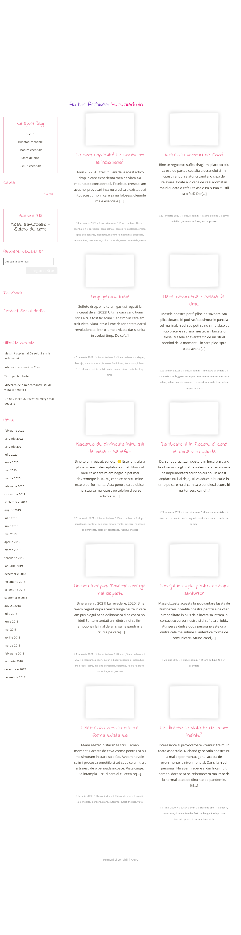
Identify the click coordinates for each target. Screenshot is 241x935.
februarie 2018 (14, 653)
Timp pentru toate (110, 297)
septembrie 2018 (15, 598)
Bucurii (121, 654)
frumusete (130, 363)
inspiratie (80, 665)
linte (198, 376)
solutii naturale (110, 240)
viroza (142, 240)
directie (180, 813)
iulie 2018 (10, 614)
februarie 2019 (14, 558)
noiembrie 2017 (14, 677)
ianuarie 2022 (13, 438)
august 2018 (12, 606)
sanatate (133, 529)
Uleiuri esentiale (30, 166)
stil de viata (105, 369)
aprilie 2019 (12, 542)
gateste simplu (186, 376)
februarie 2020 (14, 486)
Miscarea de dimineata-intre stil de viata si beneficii (110, 448)
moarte (86, 801)
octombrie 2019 (14, 494)
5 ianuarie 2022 (84, 357)
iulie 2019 (10, 518)
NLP (78, 369)
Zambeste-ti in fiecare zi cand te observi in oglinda (194, 448)
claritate (92, 524)
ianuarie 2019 (13, 566)
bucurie (88, 363)
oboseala (138, 234)
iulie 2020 (10, 454)
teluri (111, 671)
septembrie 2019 (15, 502)
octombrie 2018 (14, 590)
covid (226, 215)
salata (163, 382)
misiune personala (104, 665)
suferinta (114, 801)
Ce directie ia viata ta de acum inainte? (194, 731)
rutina (123, 529)
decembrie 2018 (15, 574)
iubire (205, 221)
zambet (194, 524)
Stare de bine (127, 223)
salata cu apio (175, 382)
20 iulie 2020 (171, 660)
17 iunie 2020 (84, 796)
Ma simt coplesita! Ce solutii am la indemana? (110, 158)
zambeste (223, 518)
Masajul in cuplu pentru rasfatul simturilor (194, 589)
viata (140, 801)
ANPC (134, 859)
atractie (163, 518)
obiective (121, 665)
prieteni (188, 819)
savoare (198, 388)
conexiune (168, 813)
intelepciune (218, 813)
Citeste (109, 211)
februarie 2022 (14, 430)
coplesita (132, 229)
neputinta (126, 234)
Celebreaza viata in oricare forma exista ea (110, 731)
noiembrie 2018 (14, 582)
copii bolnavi (107, 229)
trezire (119, 671)
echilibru (176, 221)
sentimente (95, 240)
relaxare (85, 369)
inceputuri (138, 660)
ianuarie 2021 (13, 446)
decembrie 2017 (15, 669)
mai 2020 (10, 470)
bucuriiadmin (127, 104)
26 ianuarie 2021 (170, 370)
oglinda (193, 518)
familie (189, 813)
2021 (78, 660)
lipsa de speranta (85, 234)
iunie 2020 (11, 462)
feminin (106, 363)
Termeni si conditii (115, 859)
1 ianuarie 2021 (84, 654)
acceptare (87, 660)
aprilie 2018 (12, 637)
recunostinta (80, 240)
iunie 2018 (11, 621)
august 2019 (12, 510)
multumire (114, 234)
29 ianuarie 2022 (170, 215)
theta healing (136, 369)
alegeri (141, 357)
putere (213, 221)
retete (94, 369)
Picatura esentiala (214, 370)
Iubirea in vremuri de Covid (194, 155)
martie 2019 (12, 550)
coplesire (121, 229)
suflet (213, 518)
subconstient (120, 369)
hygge (206, 813)
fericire (198, 813)
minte (120, 524)
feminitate (188, 221)
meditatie (101, 234)
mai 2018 (10, 629)
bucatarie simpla (168, 376)
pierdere (96, 801)
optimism (204, 518)
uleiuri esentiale (129, 240)
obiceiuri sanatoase (108, 529)
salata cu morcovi (194, 382)
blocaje (79, 363)
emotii (141, 229)
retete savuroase (219, 376)
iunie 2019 (11, 526)
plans (105, 801)
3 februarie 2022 (86, 223)
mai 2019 (10, 534)
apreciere (94, 229)
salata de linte (213, 382)
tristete (132, 801)
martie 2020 (12, 478)
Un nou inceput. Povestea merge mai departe (110, 589)
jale (79, 801)
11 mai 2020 (169, 807)
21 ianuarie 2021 (170, 512)
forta (197, 221)
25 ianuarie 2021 (84, 518)
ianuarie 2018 (13, 661)
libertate (178, 819)
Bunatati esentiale (30, 142)
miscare (129, 524)
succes (198, 819)
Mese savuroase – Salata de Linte (194, 300)
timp (109, 374)
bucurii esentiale (122, 660)
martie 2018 (12, 645)
